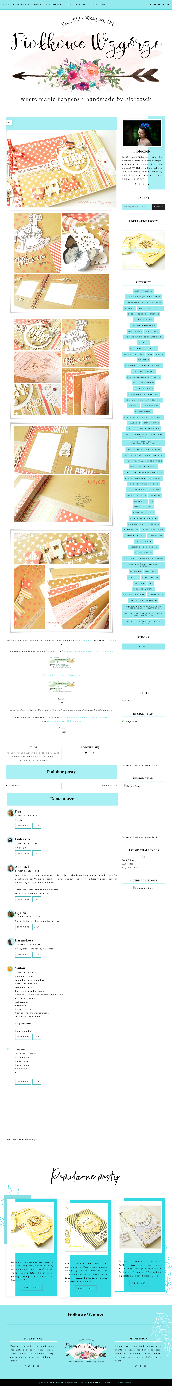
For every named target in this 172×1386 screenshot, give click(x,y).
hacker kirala (22, 1065)
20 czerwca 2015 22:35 (28, 945)
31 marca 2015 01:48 (26, 843)
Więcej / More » (32, 1300)
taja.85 (20, 912)
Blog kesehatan (23, 1024)
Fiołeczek (22, 839)
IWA (18, 811)
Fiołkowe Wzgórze (55, 1383)
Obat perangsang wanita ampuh (32, 1013)
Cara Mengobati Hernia (27, 984)
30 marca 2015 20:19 (26, 816)
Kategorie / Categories (27, 4)
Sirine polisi (21, 1005)
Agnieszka (23, 866)
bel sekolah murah (25, 1009)
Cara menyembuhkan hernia (30, 991)
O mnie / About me (76, 4)
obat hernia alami (24, 976)
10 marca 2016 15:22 (26, 972)
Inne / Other (53, 4)
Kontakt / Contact (100, 4)
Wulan (20, 968)
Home (6, 4)
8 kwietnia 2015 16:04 (27, 871)
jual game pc (21, 1002)
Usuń (37, 826)
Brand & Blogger (102, 1383)
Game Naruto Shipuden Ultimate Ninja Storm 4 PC (41, 995)
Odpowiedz (23, 826)
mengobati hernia (24, 987)
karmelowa (24, 940)
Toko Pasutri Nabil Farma (28, 1016)
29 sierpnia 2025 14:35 (27, 1054)
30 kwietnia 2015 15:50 (27, 917)
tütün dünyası (22, 1069)
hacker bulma (22, 1061)
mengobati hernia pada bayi (30, 980)
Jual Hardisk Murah (25, 998)
